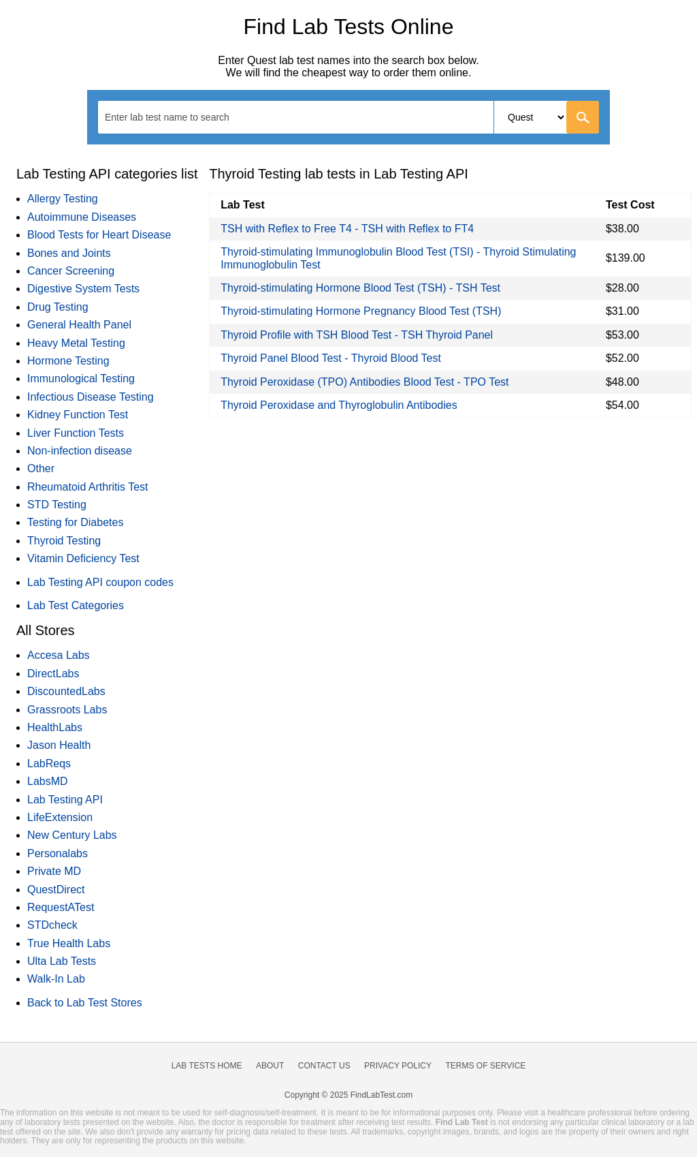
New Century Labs (72, 835)
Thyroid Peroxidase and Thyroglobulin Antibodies (339, 405)
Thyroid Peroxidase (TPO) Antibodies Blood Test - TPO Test (364, 382)
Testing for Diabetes (75, 522)
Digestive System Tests (83, 288)
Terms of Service (486, 1065)
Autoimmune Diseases (81, 217)
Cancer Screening (70, 271)
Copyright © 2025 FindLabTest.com (348, 1095)
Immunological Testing (81, 378)
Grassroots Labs (67, 709)
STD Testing (56, 504)
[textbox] (175, 116)
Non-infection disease (79, 451)
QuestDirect (55, 889)
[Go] (582, 117)
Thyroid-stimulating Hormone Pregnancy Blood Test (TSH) (361, 311)
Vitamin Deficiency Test (83, 558)
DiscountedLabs (66, 691)
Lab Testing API (65, 799)
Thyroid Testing (64, 540)
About (270, 1065)
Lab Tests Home (207, 1065)
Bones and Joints (69, 253)
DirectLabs (53, 673)
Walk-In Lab (56, 979)
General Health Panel (79, 324)
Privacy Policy (398, 1065)
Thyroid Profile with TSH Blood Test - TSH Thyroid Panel (357, 335)
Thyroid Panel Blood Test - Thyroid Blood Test (331, 358)
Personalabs (57, 853)
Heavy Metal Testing (76, 343)
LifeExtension (60, 817)
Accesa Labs (58, 655)
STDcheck (52, 925)
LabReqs (49, 763)
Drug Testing (57, 307)
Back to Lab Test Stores (84, 1002)
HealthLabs (54, 727)
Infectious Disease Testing (90, 397)
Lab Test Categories (75, 605)
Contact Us (324, 1065)
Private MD (54, 871)
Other (40, 468)
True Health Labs (68, 943)
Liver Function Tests (75, 433)
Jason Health (59, 745)
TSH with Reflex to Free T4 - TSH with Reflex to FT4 (347, 228)
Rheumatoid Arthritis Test (87, 487)
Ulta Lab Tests (61, 961)
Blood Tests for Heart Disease (99, 235)
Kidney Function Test (77, 414)
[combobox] (348, 117)
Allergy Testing (62, 198)
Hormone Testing (68, 361)
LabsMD (47, 781)
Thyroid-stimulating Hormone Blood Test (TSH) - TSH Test (360, 288)
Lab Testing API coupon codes (100, 582)
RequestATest (60, 907)
